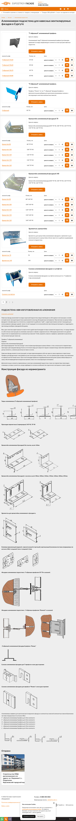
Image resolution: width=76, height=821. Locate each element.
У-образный (7, 113)
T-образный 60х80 (9, 76)
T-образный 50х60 (9, 66)
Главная (3, 17)
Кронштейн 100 (8, 153)
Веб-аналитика (69, 811)
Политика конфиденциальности (10, 809)
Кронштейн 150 (8, 163)
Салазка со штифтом (10, 301)
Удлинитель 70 (8, 261)
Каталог (10, 17)
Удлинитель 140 (8, 266)
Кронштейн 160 (8, 169)
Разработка (61, 811)
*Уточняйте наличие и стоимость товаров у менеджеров (21, 12)
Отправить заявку (38, 52)
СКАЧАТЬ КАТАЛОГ (7, 321)
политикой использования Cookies (31, 809)
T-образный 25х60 (9, 60)
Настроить (40, 816)
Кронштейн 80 (8, 147)
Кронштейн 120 (8, 158)
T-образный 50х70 (9, 71)
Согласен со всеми (28, 816)
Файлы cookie (5, 813)
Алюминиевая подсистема (21, 17)
